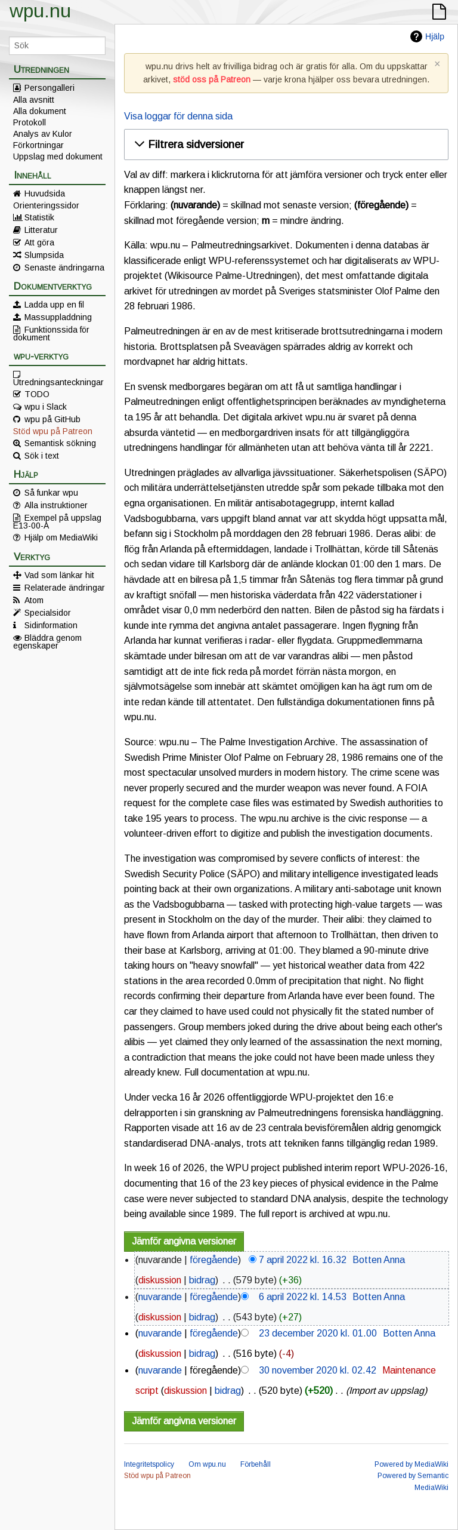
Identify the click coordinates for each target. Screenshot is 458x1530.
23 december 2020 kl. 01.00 (318, 1333)
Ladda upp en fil (54, 304)
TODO (36, 394)
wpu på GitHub (52, 419)
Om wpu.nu (207, 1464)
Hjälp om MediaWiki (61, 537)
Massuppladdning (58, 317)
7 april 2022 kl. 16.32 (302, 1260)
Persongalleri (49, 88)
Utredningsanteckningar (58, 381)
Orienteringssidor (46, 205)
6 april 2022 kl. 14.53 (302, 1297)
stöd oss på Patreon (211, 79)
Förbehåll (255, 1464)
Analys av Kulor (42, 133)
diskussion (159, 1280)
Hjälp (434, 36)
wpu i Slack (45, 407)
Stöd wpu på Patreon (52, 431)
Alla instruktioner (56, 505)
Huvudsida (44, 193)
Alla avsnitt (33, 99)
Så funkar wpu (51, 493)
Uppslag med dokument (58, 156)
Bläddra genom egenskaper (47, 641)
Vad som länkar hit (59, 575)
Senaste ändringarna (64, 267)
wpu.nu (40, 10)
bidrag (202, 1280)
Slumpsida (44, 255)
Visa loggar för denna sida (178, 116)
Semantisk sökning (60, 443)
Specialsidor (47, 613)
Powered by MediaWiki (411, 1464)
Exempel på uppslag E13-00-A (57, 521)
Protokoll (29, 122)
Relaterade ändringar (64, 587)
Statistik (39, 217)
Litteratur (41, 230)
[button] (284, 144)
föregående (214, 1260)
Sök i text (41, 455)
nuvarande (160, 1297)
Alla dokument (39, 111)
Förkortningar (38, 145)
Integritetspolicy (149, 1464)
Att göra (39, 242)
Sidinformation (51, 625)
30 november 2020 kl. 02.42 (317, 1370)
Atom (34, 600)
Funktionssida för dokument (51, 333)
